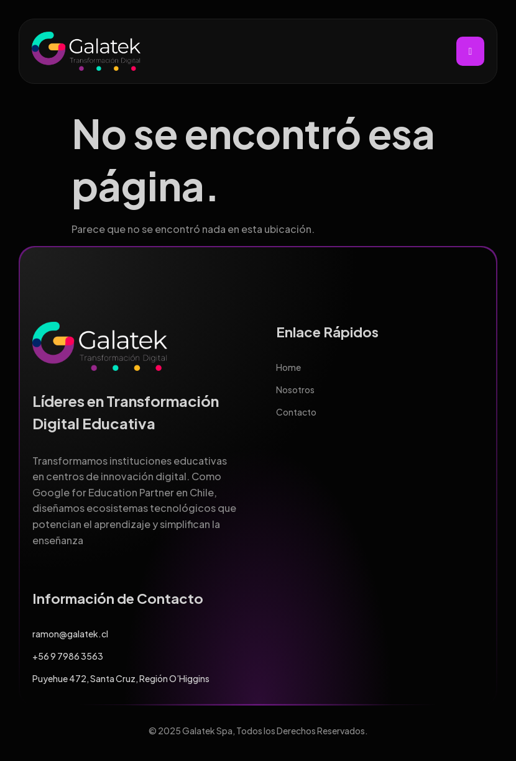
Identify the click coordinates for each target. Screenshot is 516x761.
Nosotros (295, 389)
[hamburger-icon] (470, 51)
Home (288, 367)
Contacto (296, 411)
